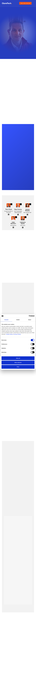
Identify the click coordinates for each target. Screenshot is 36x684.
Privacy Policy (17, 334)
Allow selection (18, 362)
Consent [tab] (6, 319)
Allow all (18, 358)
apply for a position (25, 3)
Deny (18, 366)
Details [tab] (18, 319)
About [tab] (29, 319)
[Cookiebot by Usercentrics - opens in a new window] (28, 316)
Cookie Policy (9, 334)
